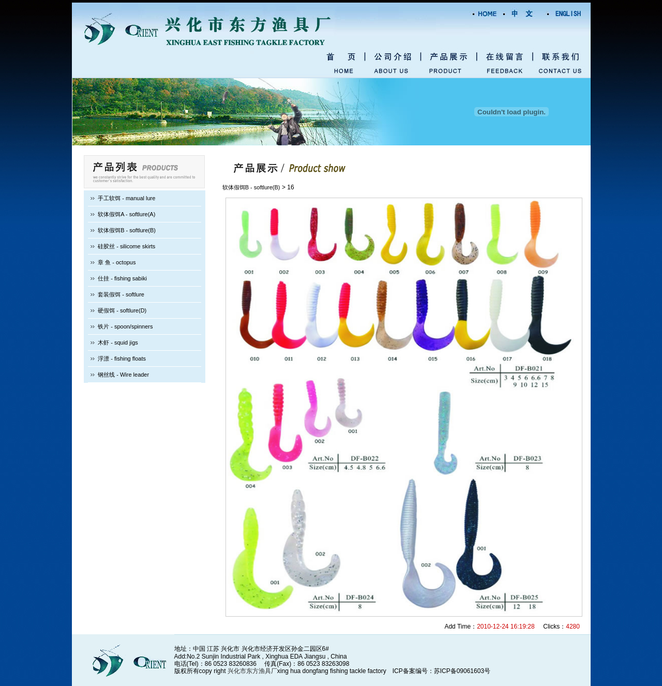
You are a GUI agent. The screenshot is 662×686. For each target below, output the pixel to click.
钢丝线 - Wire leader (123, 374)
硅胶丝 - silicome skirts (126, 246)
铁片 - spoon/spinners (125, 326)
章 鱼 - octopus (117, 262)
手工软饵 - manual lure (126, 198)
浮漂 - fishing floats (122, 358)
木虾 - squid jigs (118, 342)
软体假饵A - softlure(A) (126, 214)
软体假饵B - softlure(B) (127, 230)
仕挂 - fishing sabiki (122, 278)
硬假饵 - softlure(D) (122, 310)
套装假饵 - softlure (121, 294)
